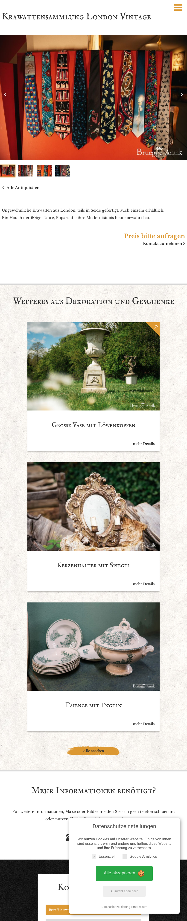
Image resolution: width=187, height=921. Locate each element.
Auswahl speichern (124, 889)
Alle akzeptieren (124, 870)
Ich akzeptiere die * (89, 788)
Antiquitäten (67, 874)
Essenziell (103, 854)
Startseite (42, 874)
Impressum (139, 904)
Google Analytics (140, 854)
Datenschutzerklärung (116, 904)
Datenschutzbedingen (107, 788)
